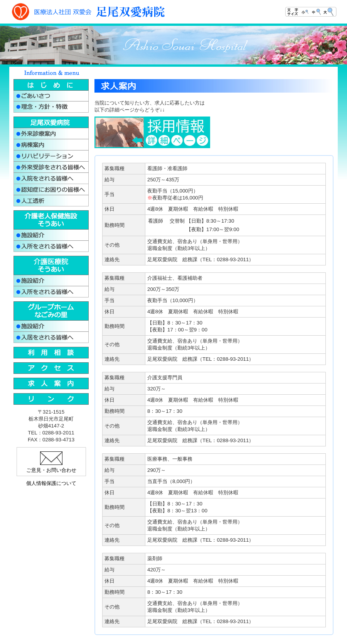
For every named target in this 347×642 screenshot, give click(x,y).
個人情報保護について (51, 483)
